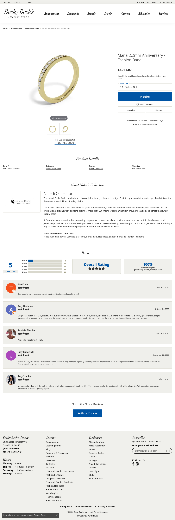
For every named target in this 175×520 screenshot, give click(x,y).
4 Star (24, 263)
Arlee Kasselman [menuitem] (97, 445)
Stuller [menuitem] (92, 474)
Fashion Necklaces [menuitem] (55, 485)
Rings (46, 236)
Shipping (131, 110)
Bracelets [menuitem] (50, 460)
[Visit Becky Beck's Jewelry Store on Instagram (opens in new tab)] (137, 464)
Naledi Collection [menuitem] (97, 464)
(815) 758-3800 (65, 143)
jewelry (5, 28)
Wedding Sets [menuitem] (52, 493)
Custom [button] (125, 13)
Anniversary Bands (32, 28)
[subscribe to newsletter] (168, 450)
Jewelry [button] (108, 13)
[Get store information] (12, 452)
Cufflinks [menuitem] (50, 464)
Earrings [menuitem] (50, 456)
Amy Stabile (24, 376)
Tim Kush (23, 284)
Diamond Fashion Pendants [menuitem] (59, 482)
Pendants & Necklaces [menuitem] (57, 453)
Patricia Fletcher (27, 330)
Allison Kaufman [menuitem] (97, 442)
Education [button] (144, 13)
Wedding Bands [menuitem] (53, 445)
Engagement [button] (51, 13)
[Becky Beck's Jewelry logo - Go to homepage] (19, 14)
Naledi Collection (96, 168)
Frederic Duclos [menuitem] (96, 453)
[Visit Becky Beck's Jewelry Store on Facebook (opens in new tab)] (133, 464)
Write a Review (87, 413)
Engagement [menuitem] (52, 442)
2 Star (24, 269)
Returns (159, 110)
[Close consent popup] (57, 515)
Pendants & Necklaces (97, 236)
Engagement (115, 236)
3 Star (24, 266)
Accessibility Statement (105, 506)
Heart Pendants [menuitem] (53, 496)
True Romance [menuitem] (96, 478)
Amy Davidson (25, 306)
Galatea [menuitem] (93, 456)
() (65, 260)
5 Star (24, 260)
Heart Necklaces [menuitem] (54, 500)
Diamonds (73, 13)
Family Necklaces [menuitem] (54, 489)
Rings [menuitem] (48, 449)
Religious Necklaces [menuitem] (55, 478)
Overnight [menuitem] (94, 471)
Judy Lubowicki (26, 352)
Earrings (71, 236)
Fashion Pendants (135, 236)
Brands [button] (91, 13)
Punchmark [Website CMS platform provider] (93, 516)
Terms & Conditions (83, 506)
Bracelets (80, 236)
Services (163, 13)
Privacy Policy (66, 506)
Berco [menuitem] (92, 449)
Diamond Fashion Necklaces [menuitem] (60, 471)
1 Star (24, 272)
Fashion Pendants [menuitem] (54, 474)
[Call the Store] (11, 448)
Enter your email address (145, 445)
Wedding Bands (17, 28)
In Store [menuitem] (50, 467)
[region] (59, 78)
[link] (6, 2)
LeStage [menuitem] (93, 460)
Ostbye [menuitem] (92, 467)
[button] (140, 2)
